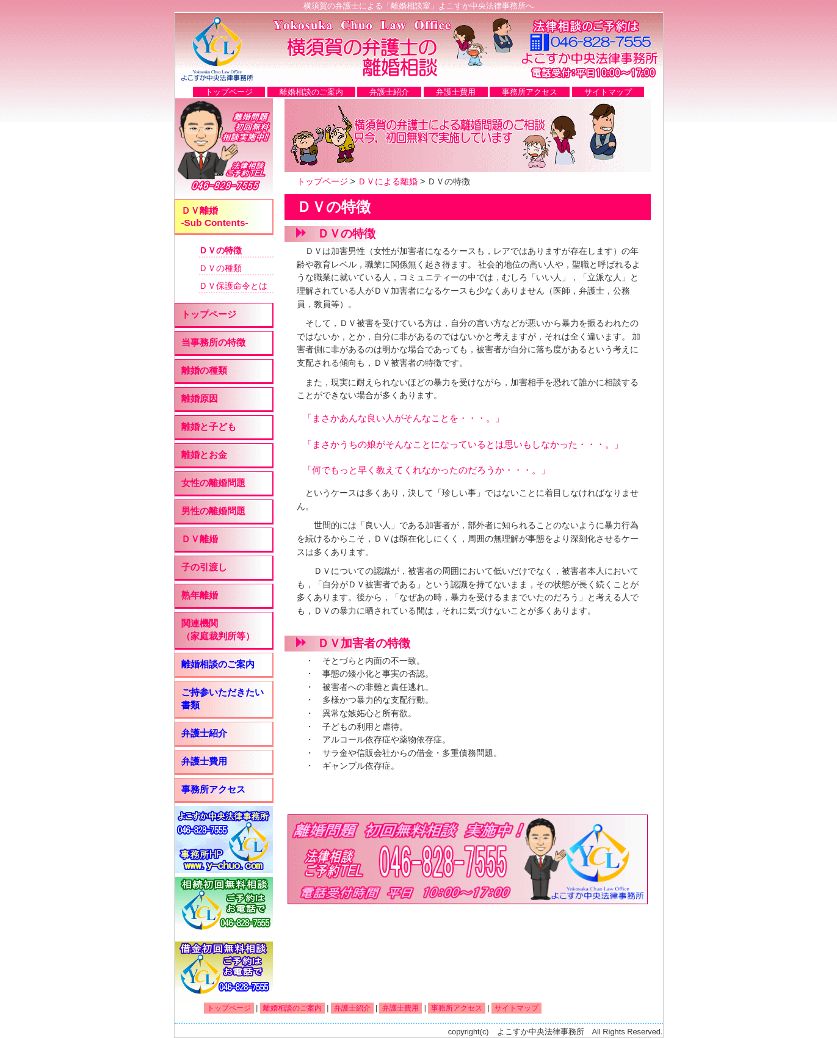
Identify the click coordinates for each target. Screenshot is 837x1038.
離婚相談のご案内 (311, 91)
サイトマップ (608, 91)
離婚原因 (199, 398)
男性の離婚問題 (213, 511)
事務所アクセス (529, 91)
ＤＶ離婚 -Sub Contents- (214, 216)
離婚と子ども (208, 426)
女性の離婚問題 (213, 482)
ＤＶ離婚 (199, 539)
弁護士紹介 (389, 91)
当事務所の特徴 (213, 342)
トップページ (229, 91)
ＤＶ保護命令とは (233, 286)
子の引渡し (204, 567)
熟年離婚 (199, 595)
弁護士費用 (456, 91)
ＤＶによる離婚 (388, 181)
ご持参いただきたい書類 (222, 698)
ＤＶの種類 (220, 268)
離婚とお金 (204, 454)
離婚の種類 (204, 370)
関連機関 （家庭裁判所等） (218, 629)
